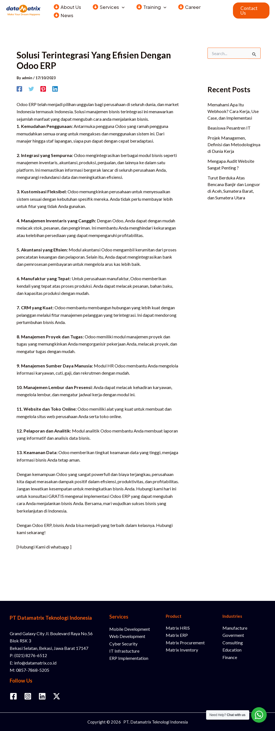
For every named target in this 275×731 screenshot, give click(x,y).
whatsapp (60, 546)
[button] (120, 6)
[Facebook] (19, 89)
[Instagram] (28, 696)
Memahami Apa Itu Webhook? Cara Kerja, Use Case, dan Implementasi (233, 111)
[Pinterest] (43, 89)
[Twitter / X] (56, 696)
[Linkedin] (55, 89)
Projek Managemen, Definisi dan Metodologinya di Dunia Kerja (233, 144)
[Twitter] (31, 89)
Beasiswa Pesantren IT (229, 127)
